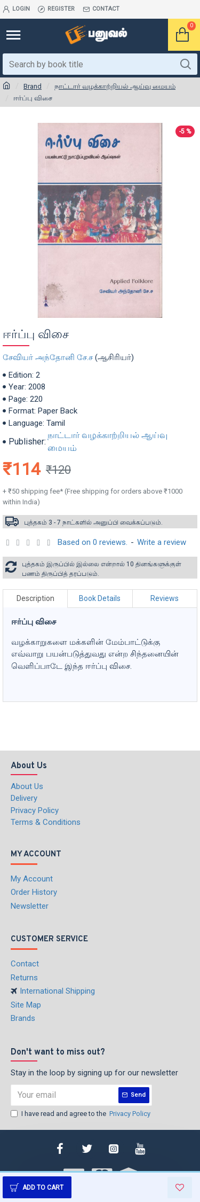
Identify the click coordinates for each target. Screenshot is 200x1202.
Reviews (164, 598)
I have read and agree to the (81, 1114)
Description (35, 598)
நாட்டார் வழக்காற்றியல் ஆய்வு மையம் (114, 86)
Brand (32, 86)
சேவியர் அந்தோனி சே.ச (48, 357)
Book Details (100, 598)
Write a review (161, 542)
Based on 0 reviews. (92, 542)
